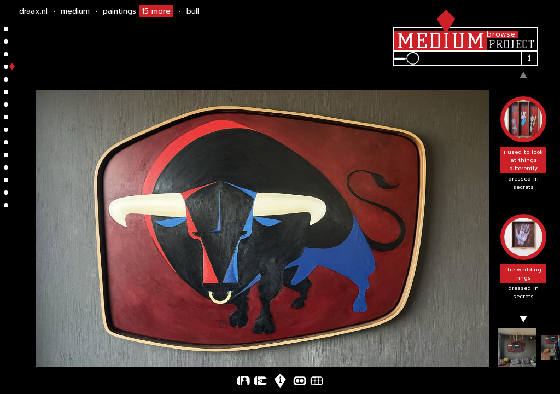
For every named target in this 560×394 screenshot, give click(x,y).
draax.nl (33, 11)
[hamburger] (443, 19)
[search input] (471, 58)
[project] (511, 44)
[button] (523, 144)
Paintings (138, 11)
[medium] (440, 40)
